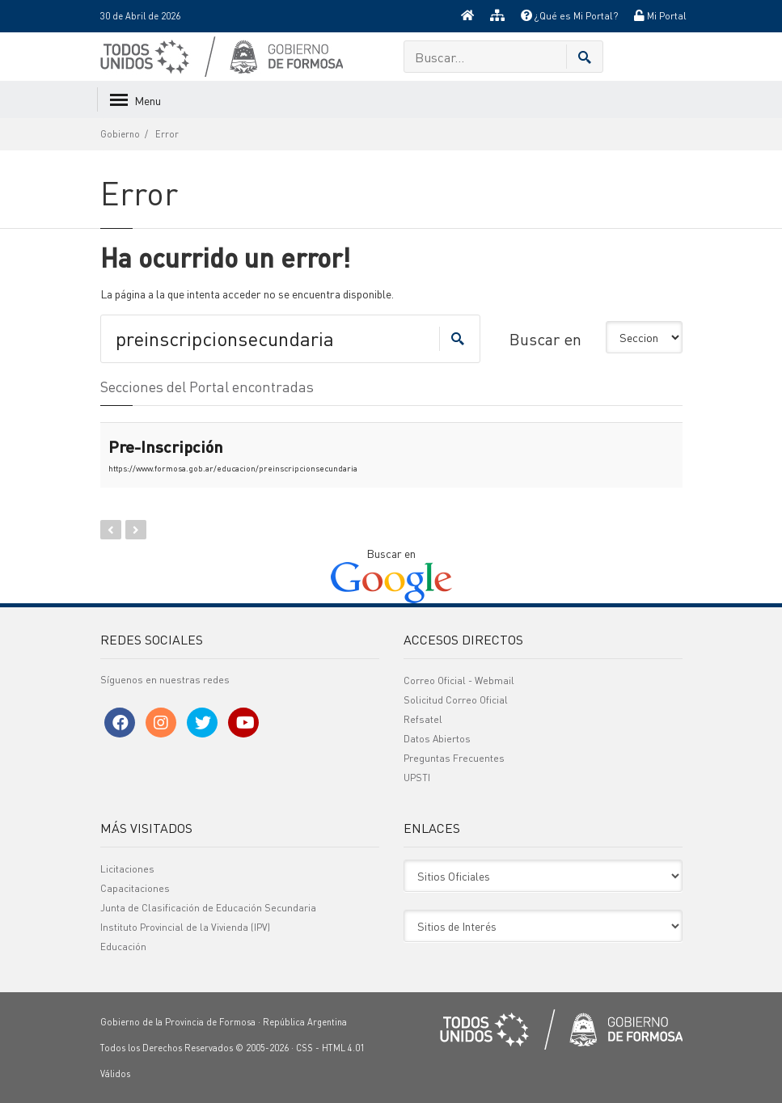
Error (167, 134)
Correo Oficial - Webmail (459, 680)
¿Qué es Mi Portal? (569, 16)
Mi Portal (660, 16)
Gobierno (120, 134)
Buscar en (545, 338)
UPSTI (417, 777)
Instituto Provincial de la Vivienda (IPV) (185, 927)
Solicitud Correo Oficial (456, 700)
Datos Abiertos (437, 739)
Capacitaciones (135, 888)
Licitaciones (127, 869)
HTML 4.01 (343, 1048)
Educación (123, 946)
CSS (304, 1048)
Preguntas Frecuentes (454, 758)
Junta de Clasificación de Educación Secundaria (208, 908)
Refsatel (423, 719)
